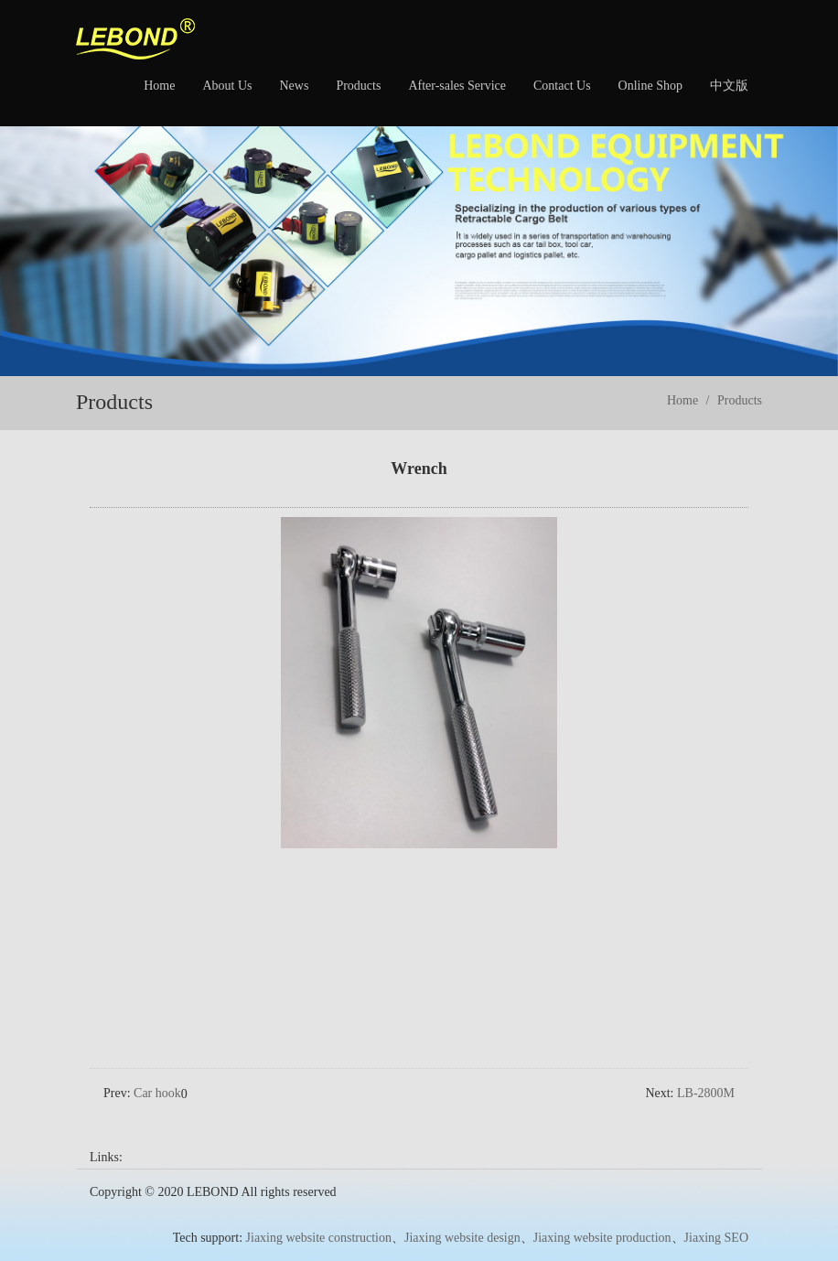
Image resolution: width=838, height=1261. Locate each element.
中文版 (729, 85)
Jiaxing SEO (716, 1213)
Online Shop (650, 85)
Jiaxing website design (462, 1213)
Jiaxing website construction (319, 1213)
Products (358, 85)
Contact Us (562, 85)
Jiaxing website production (602, 1213)
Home (159, 85)
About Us (227, 85)
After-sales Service (457, 85)
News (293, 85)
